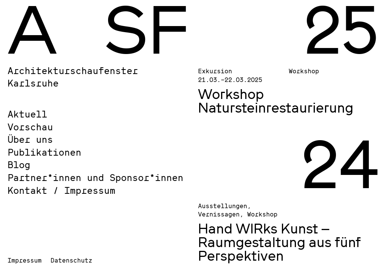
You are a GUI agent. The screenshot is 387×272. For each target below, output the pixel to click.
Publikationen (44, 152)
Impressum (25, 260)
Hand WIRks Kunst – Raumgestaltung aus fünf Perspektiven (279, 242)
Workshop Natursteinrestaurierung (275, 100)
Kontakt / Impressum (61, 190)
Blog (19, 164)
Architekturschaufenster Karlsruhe (73, 77)
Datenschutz (71, 260)
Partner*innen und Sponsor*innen (95, 177)
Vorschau (30, 126)
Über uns (30, 139)
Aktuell (27, 113)
